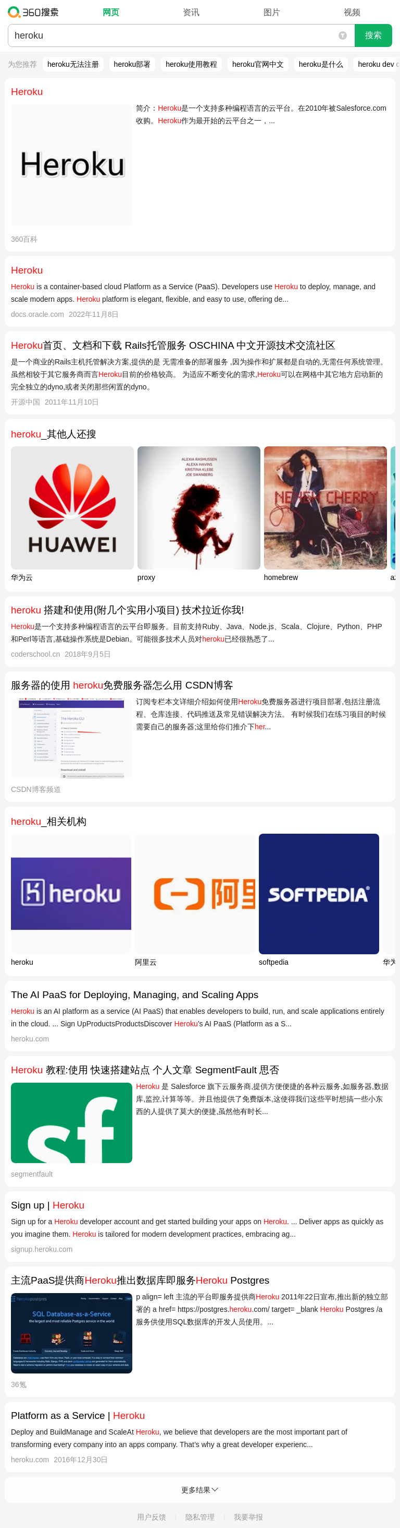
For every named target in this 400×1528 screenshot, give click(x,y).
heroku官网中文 (258, 64)
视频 (352, 12)
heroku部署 (132, 64)
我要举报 (248, 1517)
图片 (272, 12)
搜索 (373, 35)
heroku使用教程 (191, 64)
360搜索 (36, 12)
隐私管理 (200, 1517)
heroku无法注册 (73, 64)
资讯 (191, 12)
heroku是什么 (321, 64)
